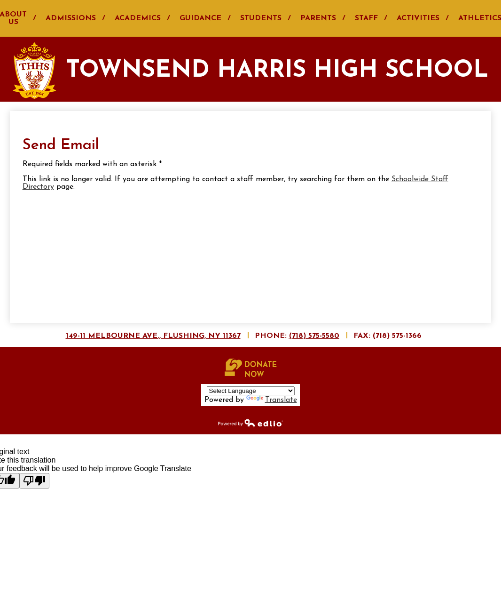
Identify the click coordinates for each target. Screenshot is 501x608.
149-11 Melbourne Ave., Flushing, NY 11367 (153, 336)
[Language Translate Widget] (251, 390)
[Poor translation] (34, 480)
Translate (271, 400)
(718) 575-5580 (314, 336)
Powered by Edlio (250, 422)
